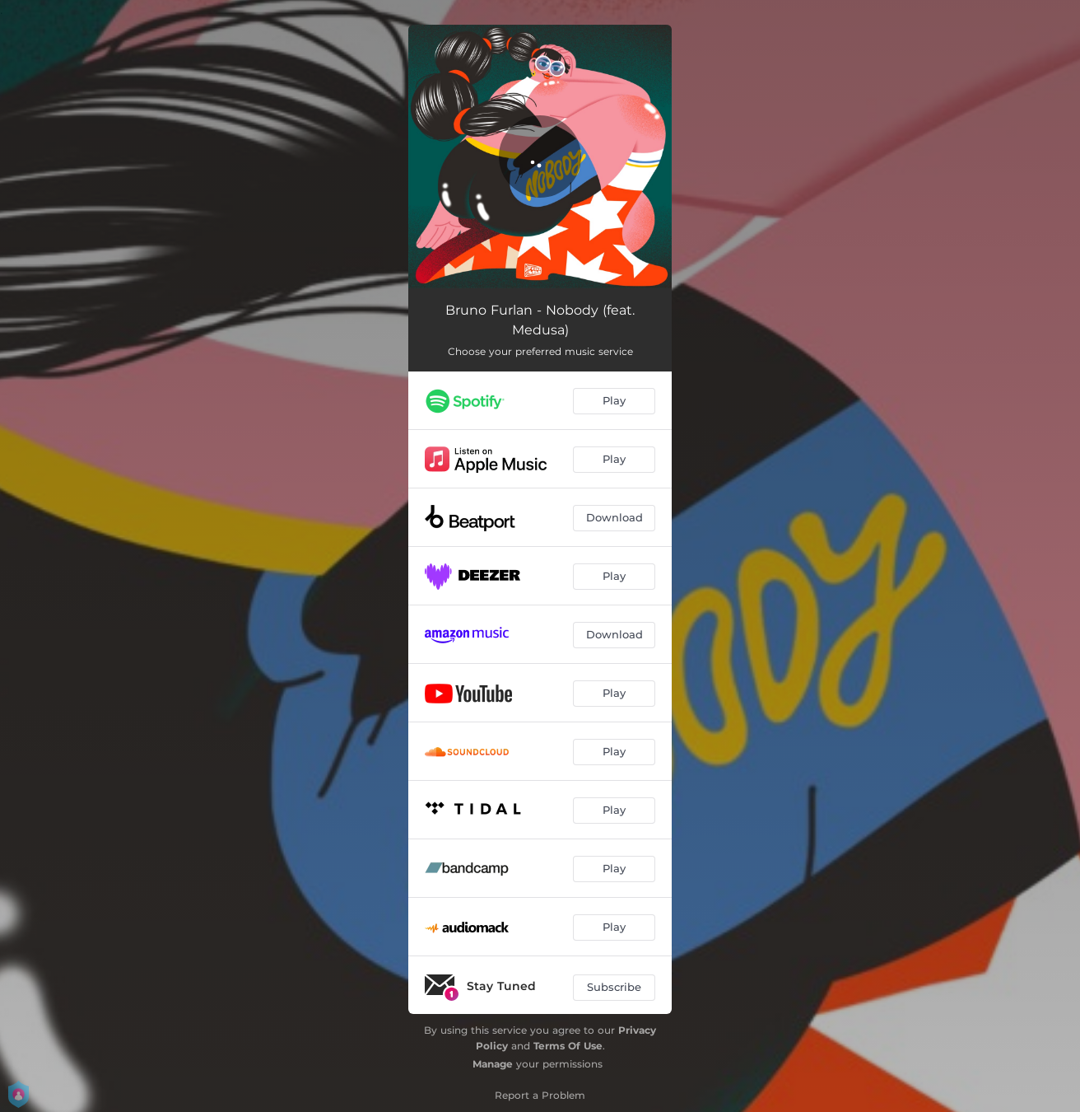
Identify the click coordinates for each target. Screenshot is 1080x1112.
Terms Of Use (568, 1046)
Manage (492, 1064)
